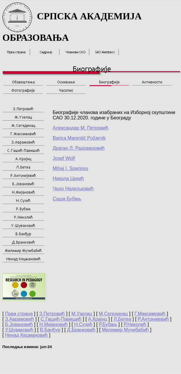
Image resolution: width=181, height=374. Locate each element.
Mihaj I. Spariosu (70, 168)
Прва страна (19, 313)
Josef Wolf (64, 158)
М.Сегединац (113, 313)
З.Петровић (52, 313)
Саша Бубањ (67, 198)
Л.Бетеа (122, 319)
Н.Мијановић (53, 324)
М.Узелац (81, 313)
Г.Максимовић (150, 313)
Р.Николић (135, 324)
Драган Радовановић (78, 148)
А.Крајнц (97, 319)
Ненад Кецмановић (26, 335)
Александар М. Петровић (80, 127)
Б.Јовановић (19, 324)
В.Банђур (50, 329)
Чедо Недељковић (73, 188)
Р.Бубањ (108, 324)
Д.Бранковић (81, 329)
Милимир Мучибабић (125, 329)
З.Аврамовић (19, 319)
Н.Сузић (83, 324)
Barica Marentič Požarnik (79, 138)
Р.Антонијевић (153, 319)
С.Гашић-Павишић (60, 319)
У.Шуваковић (19, 329)
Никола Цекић (68, 178)
